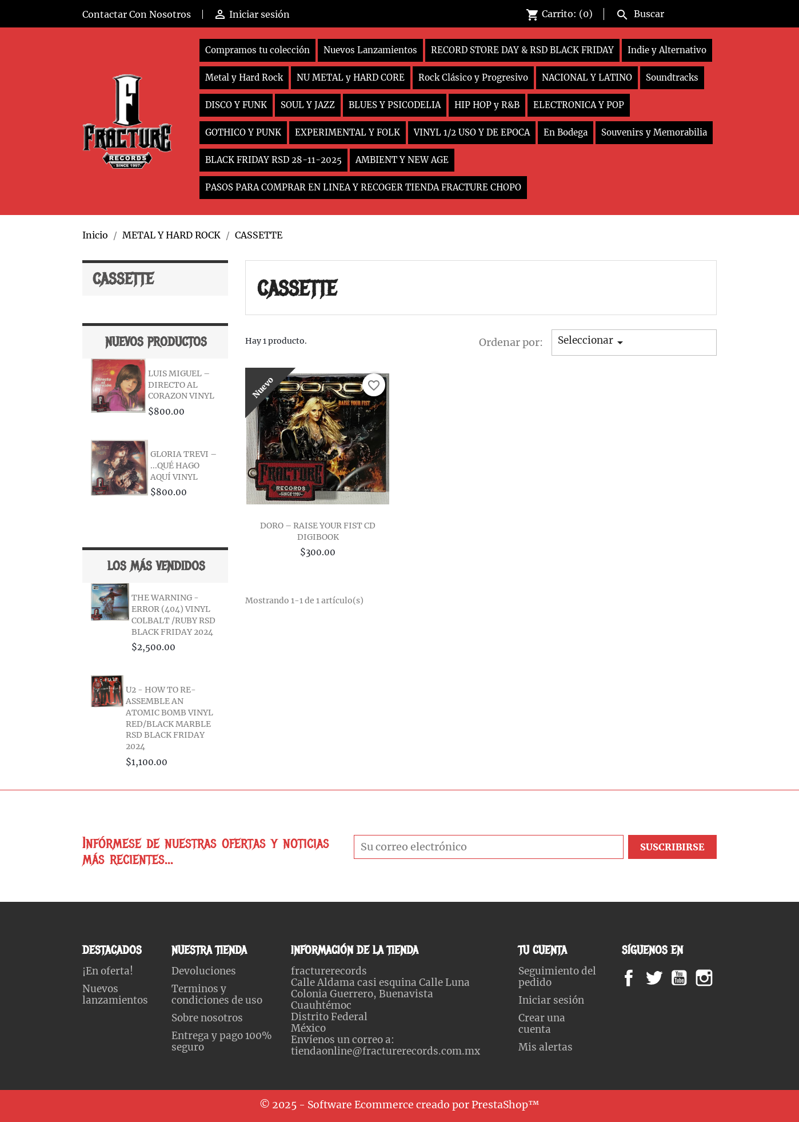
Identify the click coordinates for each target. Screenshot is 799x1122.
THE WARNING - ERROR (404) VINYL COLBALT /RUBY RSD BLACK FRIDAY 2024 (173, 614)
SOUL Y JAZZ (308, 105)
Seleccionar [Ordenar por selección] (592, 341)
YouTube (689, 977)
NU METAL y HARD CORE (351, 77)
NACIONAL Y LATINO (587, 77)
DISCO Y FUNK (236, 105)
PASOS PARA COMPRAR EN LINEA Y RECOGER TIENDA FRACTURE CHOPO (363, 187)
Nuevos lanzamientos (115, 994)
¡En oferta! (107, 971)
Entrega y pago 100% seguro (221, 1041)
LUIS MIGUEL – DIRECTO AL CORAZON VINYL (181, 384)
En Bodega (566, 132)
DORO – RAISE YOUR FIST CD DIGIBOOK (317, 531)
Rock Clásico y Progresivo (473, 77)
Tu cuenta (542, 950)
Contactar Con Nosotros (136, 14)
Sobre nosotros (207, 1018)
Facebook (639, 977)
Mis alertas (545, 1047)
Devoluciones (203, 971)
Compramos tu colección (257, 50)
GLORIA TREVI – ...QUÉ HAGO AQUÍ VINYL (183, 465)
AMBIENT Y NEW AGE (402, 159)
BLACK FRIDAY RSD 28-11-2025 (273, 159)
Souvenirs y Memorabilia (654, 132)
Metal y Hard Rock (244, 77)
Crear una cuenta (541, 1023)
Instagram (718, 977)
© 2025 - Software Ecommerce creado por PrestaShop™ (399, 1105)
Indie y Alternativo (667, 50)
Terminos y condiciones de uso (216, 994)
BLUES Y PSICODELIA (395, 105)
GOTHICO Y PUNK (243, 132)
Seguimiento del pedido (557, 976)
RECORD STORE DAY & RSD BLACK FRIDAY (522, 50)
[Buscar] (664, 12)
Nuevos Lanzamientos (370, 50)
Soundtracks (672, 77)
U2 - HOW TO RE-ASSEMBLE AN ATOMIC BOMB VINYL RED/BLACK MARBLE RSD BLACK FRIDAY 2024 (169, 718)
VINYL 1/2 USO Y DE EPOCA (472, 132)
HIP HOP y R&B (487, 105)
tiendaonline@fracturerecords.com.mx (385, 1051)
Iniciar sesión (551, 1000)
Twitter (660, 977)
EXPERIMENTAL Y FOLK (347, 132)
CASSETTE (123, 279)
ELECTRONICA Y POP (578, 105)
